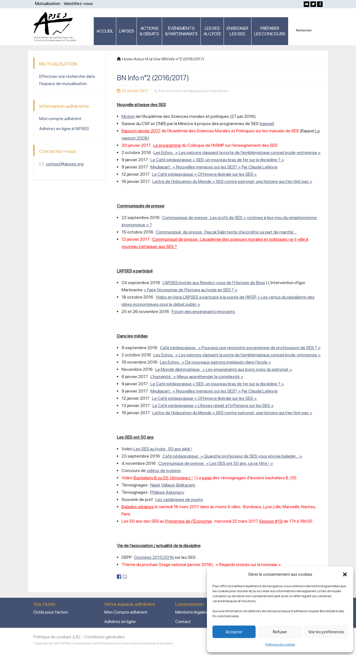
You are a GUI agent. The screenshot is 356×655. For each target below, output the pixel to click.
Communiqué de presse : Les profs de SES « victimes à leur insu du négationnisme (239, 217)
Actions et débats (185, 91)
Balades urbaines (138, 506)
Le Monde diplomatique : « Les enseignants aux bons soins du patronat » (223, 369)
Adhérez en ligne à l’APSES (64, 128)
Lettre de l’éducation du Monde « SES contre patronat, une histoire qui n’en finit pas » (232, 181)
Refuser (280, 631)
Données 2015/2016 (154, 557)
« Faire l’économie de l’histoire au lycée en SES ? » (191, 289)
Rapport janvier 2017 (141, 130)
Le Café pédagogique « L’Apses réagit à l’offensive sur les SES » (213, 405)
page (207, 477)
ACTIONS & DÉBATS (149, 31)
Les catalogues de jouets (179, 499)
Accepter (234, 631)
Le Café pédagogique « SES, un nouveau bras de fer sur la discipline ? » (217, 159)
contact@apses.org (64, 164)
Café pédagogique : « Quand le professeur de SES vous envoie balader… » (232, 456)
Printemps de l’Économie (188, 521)
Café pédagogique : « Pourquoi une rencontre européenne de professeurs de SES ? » (240, 347)
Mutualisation (47, 3)
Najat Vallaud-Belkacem (172, 485)
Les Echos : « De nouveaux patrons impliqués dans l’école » (215, 362)
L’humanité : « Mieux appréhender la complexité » (196, 376)
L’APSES (126, 31)
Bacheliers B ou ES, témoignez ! (163, 477)
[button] (345, 574)
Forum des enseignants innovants (203, 311)
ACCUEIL (105, 31)
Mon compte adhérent (60, 118)
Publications (218, 91)
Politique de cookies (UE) (57, 636)
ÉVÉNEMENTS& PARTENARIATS (181, 31)
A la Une (164, 91)
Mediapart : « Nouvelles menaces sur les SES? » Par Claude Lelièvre (214, 167)
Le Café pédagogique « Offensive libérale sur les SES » (204, 174)
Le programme (167, 145)
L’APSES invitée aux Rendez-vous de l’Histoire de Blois (214, 282)
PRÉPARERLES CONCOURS (269, 31)
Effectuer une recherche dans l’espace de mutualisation (67, 80)
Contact (183, 621)
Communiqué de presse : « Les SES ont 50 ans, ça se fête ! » (215, 463)
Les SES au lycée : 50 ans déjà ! (163, 448)
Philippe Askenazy (167, 492)
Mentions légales (191, 612)
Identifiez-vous (78, 3)
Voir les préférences (326, 631)
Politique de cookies (280, 644)
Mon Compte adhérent (125, 612)
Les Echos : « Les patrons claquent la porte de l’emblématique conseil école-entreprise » (237, 152)
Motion (128, 116)
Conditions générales (104, 636)
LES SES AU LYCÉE (212, 31)
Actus (203, 91)
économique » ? (137, 224)
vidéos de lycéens (164, 470)
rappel (267, 123)
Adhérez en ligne (120, 621)
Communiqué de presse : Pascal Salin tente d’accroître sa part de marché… (226, 232)
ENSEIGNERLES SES (237, 31)
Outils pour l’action (50, 612)
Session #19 (271, 521)
